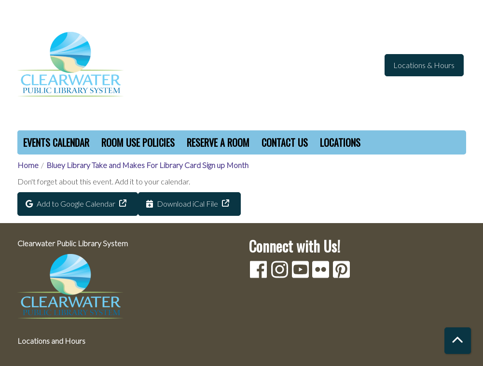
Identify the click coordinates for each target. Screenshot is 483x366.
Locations (340, 142)
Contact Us (285, 142)
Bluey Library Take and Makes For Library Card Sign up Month (147, 164)
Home (28, 164)
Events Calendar (56, 142)
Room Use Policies (138, 142)
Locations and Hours (51, 340)
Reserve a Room (218, 142)
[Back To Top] (457, 340)
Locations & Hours (424, 65)
